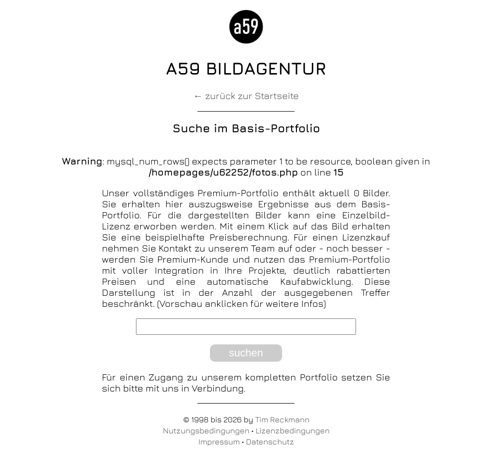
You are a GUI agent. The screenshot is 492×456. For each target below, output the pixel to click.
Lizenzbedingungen (293, 430)
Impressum (219, 441)
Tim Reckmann (282, 419)
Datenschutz (270, 441)
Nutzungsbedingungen (206, 430)
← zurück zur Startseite (246, 95)
